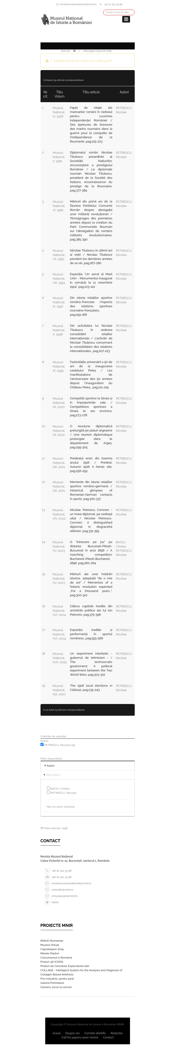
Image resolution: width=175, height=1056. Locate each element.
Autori (51, 765)
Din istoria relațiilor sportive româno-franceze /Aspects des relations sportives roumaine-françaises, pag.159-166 (91, 306)
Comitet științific (95, 1033)
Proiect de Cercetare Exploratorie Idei (65, 966)
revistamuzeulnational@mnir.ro (78, 4)
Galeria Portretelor (52, 983)
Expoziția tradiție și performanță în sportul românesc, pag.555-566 (91, 634)
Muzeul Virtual (50, 945)
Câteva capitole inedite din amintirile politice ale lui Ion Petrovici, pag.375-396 (91, 610)
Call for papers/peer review (79, 1037)
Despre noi (72, 1033)
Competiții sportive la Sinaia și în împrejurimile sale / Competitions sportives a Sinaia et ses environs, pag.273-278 (91, 407)
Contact (108, 1037)
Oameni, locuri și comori (56, 987)
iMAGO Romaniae (52, 940)
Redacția (116, 1033)
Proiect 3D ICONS (52, 961)
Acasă (57, 1033)
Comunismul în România (56, 957)
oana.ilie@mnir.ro (59, 889)
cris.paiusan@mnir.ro (61, 896)
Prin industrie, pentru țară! (57, 978)
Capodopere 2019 (52, 949)
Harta (52, 902)
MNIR (120, 1024)
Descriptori (53, 774)
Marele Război (50, 953)
